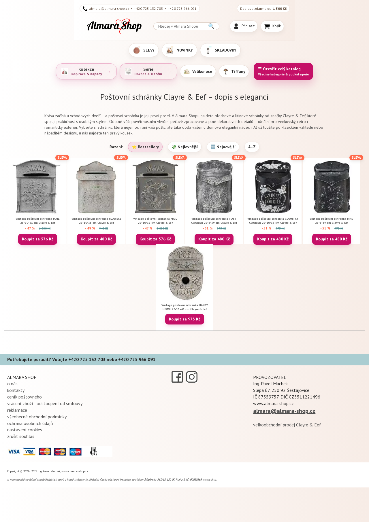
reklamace (17, 410)
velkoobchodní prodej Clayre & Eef (287, 425)
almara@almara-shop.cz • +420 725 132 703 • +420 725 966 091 (140, 8)
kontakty (16, 390)
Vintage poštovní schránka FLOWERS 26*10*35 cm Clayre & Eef (96, 221)
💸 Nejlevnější (185, 146)
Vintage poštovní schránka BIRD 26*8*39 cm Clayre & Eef (331, 221)
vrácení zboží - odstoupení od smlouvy (44, 403)
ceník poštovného (24, 397)
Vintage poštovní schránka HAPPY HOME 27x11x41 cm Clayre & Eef (184, 307)
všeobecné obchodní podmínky (37, 417)
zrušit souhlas (20, 436)
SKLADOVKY (220, 50)
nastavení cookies (24, 429)
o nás (12, 383)
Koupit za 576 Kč (37, 239)
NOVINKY (179, 50)
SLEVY (144, 50)
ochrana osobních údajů (30, 423)
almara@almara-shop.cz (284, 411)
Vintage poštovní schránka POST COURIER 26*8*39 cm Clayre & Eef (214, 221)
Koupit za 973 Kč (184, 319)
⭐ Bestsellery (145, 146)
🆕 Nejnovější (223, 146)
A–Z (252, 146)
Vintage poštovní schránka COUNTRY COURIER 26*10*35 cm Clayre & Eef (272, 221)
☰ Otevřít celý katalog (283, 71)
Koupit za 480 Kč (96, 239)
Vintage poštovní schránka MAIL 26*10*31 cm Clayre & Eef (37, 221)
